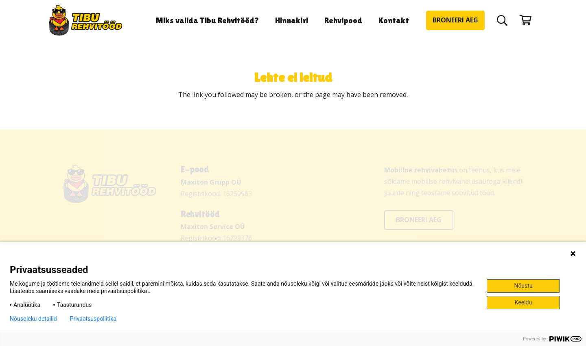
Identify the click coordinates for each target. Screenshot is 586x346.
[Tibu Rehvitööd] (85, 20)
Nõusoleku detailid (33, 318)
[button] (502, 20)
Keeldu (523, 302)
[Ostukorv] (525, 20)
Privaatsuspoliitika (93, 318)
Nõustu (523, 285)
